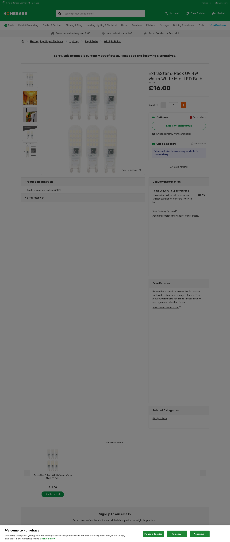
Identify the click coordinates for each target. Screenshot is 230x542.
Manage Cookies (153, 534)
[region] (115, 533)
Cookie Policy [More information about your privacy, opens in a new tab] (47, 539)
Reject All (177, 534)
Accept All (199, 534)
